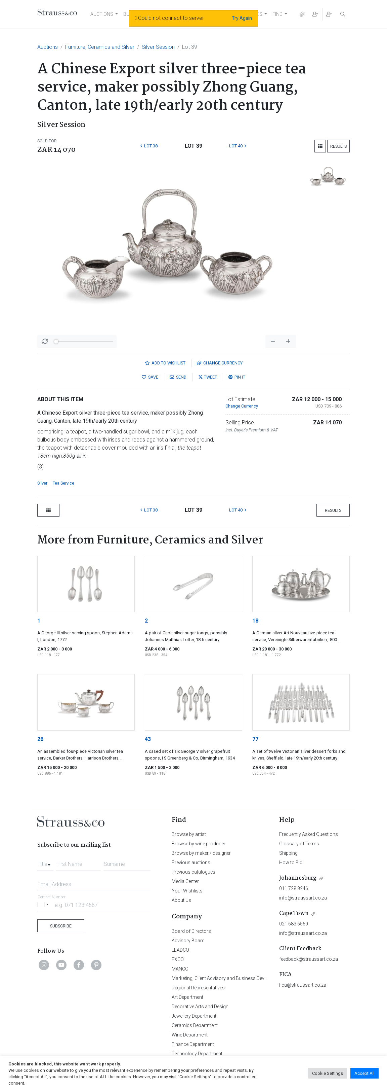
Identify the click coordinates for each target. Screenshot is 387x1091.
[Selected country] (44, 905)
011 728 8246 (293, 888)
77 (255, 739)
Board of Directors (191, 931)
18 (255, 621)
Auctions (47, 47)
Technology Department (197, 1053)
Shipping (288, 853)
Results (338, 146)
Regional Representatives (198, 987)
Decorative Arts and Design (200, 1006)
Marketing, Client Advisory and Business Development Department (241, 978)
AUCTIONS (101, 14)
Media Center (185, 881)
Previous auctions (191, 862)
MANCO (180, 969)
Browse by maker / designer (201, 853)
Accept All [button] (364, 1073)
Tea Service (63, 483)
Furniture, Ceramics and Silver (99, 47)
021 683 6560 (293, 923)
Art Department (187, 997)
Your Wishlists (187, 890)
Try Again (242, 18)
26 (40, 739)
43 (148, 739)
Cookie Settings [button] (327, 1073)
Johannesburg (297, 878)
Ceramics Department (195, 1025)
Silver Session (158, 47)
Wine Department (190, 1034)
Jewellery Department (194, 1016)
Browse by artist (189, 834)
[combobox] (45, 862)
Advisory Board (188, 940)
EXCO (178, 959)
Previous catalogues (193, 872)
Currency (220, 362)
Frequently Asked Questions (308, 834)
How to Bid (290, 862)
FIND (277, 14)
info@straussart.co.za (303, 898)
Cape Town (294, 913)
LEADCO (180, 950)
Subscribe (61, 925)
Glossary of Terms (299, 843)
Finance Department (193, 1044)
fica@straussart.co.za (302, 985)
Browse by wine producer (198, 843)
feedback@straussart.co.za (308, 959)
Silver (42, 483)
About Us (181, 900)
